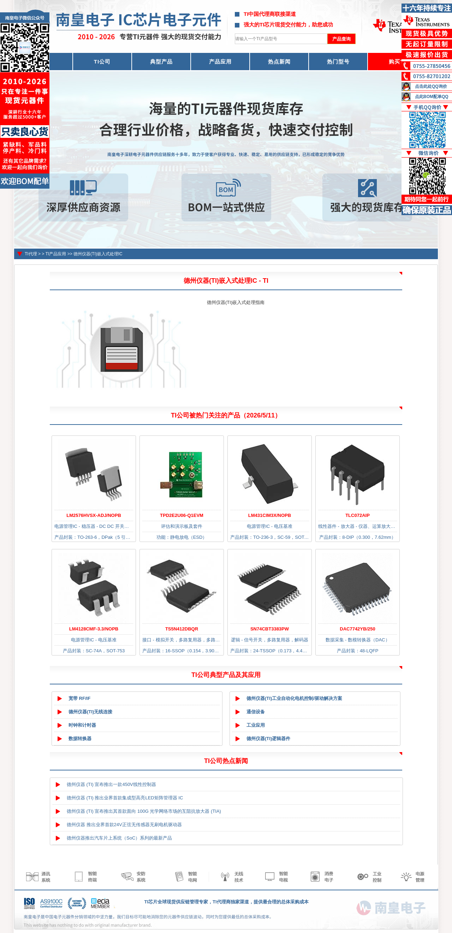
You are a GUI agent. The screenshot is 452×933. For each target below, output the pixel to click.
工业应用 (255, 725)
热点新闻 (279, 62)
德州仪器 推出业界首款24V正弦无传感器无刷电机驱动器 (124, 824)
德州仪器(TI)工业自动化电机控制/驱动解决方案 (294, 698)
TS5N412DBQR (181, 629)
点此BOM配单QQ (431, 96)
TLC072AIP (357, 515)
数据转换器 (80, 738)
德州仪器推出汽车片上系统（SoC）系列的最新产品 (119, 838)
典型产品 (161, 62)
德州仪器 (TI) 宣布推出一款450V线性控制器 (111, 784)
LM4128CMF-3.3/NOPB (93, 629)
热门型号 (338, 62)
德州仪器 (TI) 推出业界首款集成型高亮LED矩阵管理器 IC (125, 797)
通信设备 (255, 711)
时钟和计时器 (82, 725)
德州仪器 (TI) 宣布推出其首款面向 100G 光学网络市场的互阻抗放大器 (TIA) (144, 811)
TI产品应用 (56, 253)
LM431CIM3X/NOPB (269, 515)
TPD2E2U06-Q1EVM (181, 515)
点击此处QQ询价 (431, 86)
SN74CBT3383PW (269, 629)
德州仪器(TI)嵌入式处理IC (98, 253)
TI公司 (102, 62)
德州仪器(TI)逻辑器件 (268, 738)
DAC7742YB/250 (357, 629)
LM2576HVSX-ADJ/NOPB (93, 515)
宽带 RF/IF (79, 698)
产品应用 (220, 62)
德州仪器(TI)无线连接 (90, 711)
